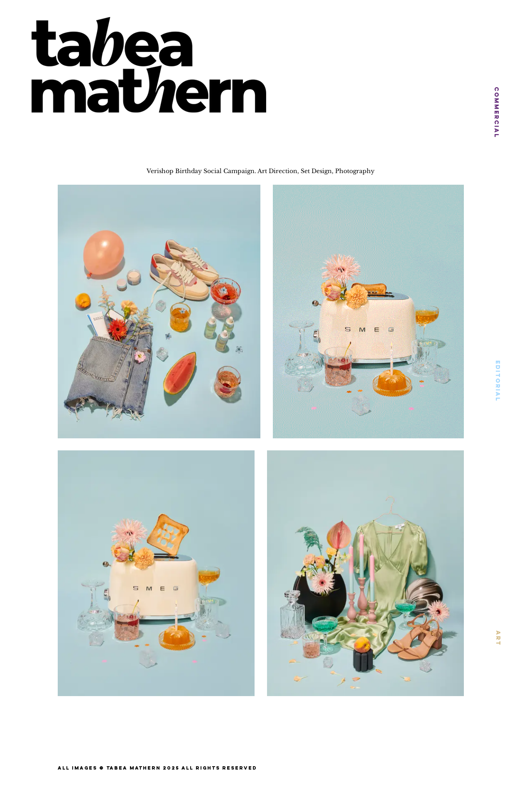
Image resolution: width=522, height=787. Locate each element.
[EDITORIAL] (497, 381)
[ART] (498, 638)
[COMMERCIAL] (497, 112)
